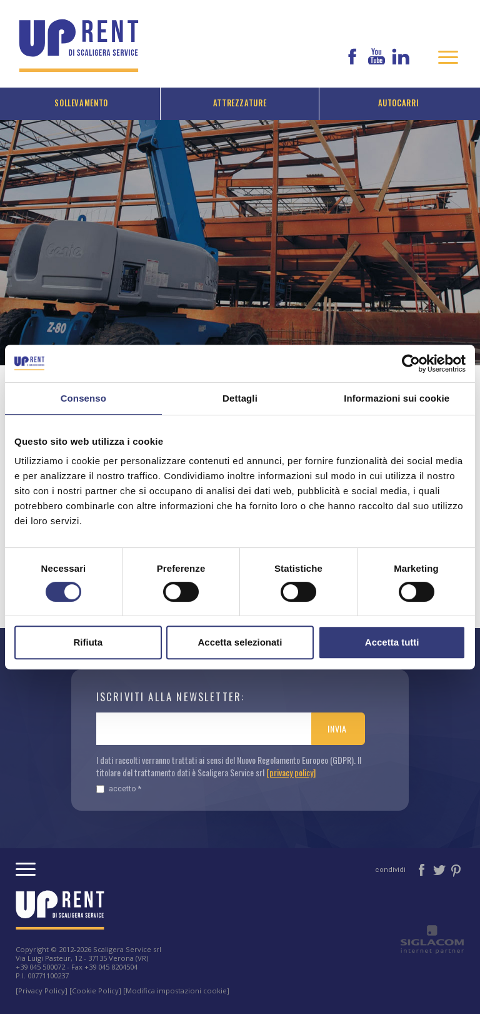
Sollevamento (81, 103)
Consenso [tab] (83, 398)
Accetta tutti (392, 642)
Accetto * (118, 788)
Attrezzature (240, 103)
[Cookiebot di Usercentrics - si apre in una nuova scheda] (411, 363)
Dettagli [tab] (240, 398)
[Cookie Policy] (95, 990)
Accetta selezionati (240, 642)
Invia (337, 728)
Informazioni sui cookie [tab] (396, 398)
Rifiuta (87, 642)
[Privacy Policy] (42, 990)
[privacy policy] (291, 772)
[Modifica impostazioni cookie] (176, 990)
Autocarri (398, 103)
